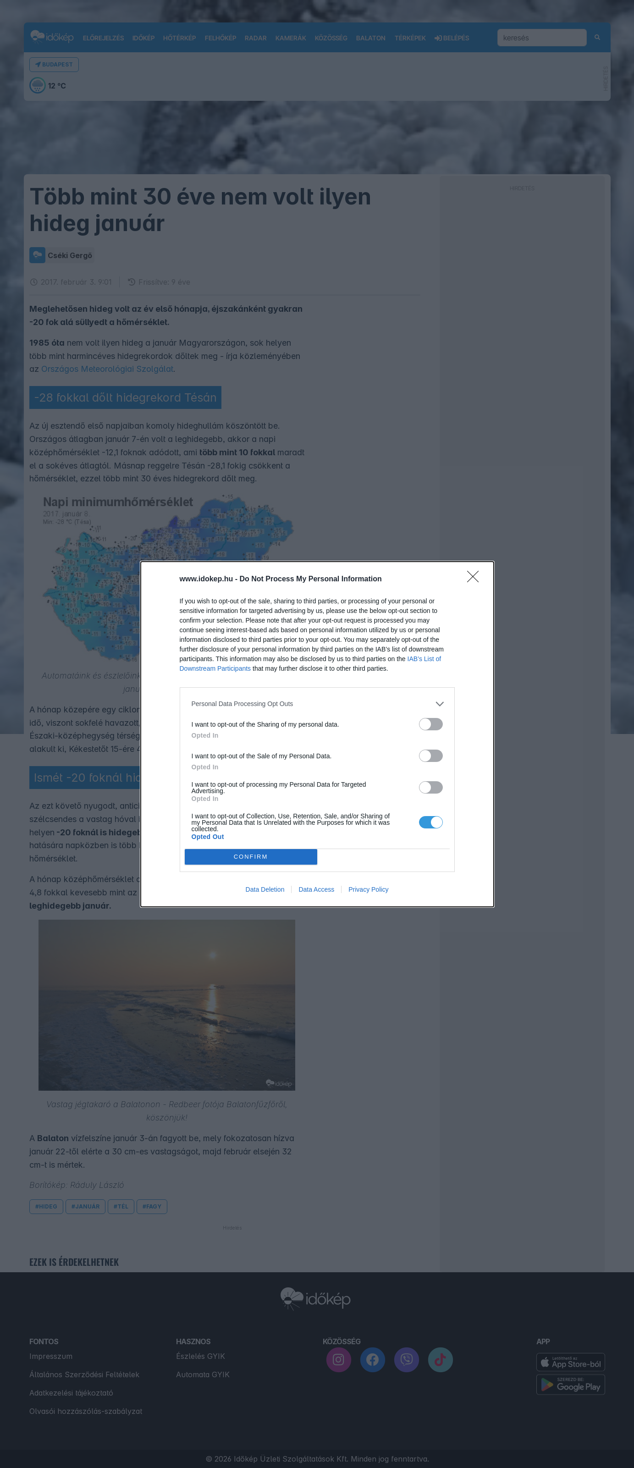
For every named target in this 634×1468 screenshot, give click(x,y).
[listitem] (317, 704)
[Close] (476, 579)
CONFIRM (251, 856)
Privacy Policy (368, 889)
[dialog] (317, 734)
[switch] (431, 724)
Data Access (316, 889)
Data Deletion (265, 889)
